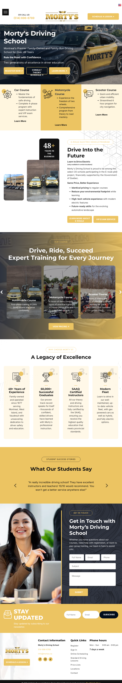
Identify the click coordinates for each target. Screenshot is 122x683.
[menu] (5, 12)
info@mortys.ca (45, 654)
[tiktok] (51, 659)
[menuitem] (80, 646)
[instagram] (45, 659)
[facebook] (40, 659)
